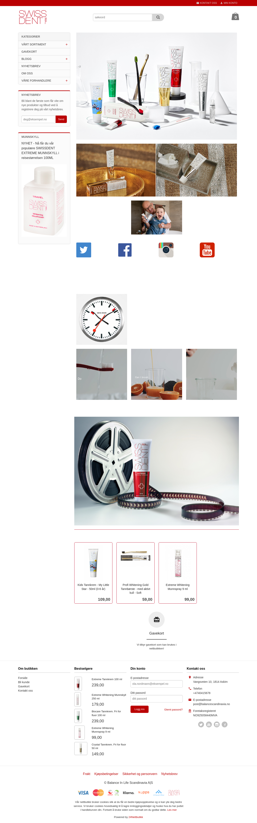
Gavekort (24, 686)
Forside (23, 678)
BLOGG (26, 58)
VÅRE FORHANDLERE (36, 80)
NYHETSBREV (31, 66)
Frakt (86, 774)
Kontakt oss (25, 690)
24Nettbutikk (135, 817)
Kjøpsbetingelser (106, 774)
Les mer (172, 809)
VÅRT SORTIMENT (33, 44)
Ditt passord (138, 692)
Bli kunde (24, 682)
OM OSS (27, 73)
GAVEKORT (29, 51)
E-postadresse (140, 678)
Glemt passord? (173, 709)
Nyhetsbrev (169, 774)
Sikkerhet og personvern (139, 774)
